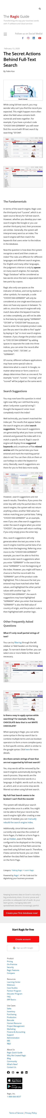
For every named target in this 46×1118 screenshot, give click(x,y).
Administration (13, 1038)
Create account (23, 939)
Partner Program (14, 991)
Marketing (11, 1029)
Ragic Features (13, 970)
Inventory (11, 1011)
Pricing (10, 961)
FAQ (9, 996)
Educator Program (14, 993)
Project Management (15, 1026)
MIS (8, 1040)
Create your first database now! (22, 913)
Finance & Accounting (16, 1032)
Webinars (11, 985)
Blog (9, 1058)
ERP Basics (11, 999)
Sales (9, 1008)
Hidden (12, 839)
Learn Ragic (29, 870)
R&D (9, 1043)
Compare (11, 973)
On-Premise (12, 964)
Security (10, 967)
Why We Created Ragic (16, 1055)
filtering (17, 642)
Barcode (10, 1020)
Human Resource (14, 1023)
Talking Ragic (17, 870)
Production (11, 1017)
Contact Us (11, 1067)
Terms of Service (16, 1113)
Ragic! (16, 875)
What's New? (12, 1064)
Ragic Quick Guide (14, 1052)
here (27, 749)
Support (10, 1035)
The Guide (16, 16)
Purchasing (11, 1014)
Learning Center (13, 982)
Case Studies (12, 988)
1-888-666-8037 (14, 1096)
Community (12, 1061)
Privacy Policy (31, 1113)
